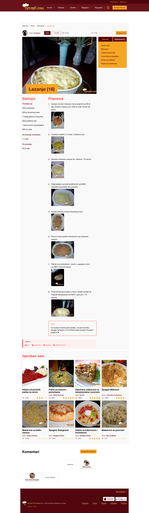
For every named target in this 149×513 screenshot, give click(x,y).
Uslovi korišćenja (49, 503)
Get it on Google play (121, 499)
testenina (37, 345)
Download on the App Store (109, 499)
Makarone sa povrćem (114, 420)
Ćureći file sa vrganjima (110, 56)
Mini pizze (105, 49)
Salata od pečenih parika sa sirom (34, 379)
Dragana (37, 33)
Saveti (73, 7)
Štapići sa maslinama (109, 63)
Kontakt (64, 503)
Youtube (103, 503)
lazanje (48, 345)
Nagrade (98, 7)
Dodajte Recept (119, 7)
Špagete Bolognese (61, 420)
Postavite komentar (88, 451)
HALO (35, 506)
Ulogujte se (123, 2)
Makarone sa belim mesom (34, 420)
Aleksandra (86, 467)
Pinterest (124, 503)
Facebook (85, 503)
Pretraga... (108, 7)
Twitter (95, 503)
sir (28, 345)
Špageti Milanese (114, 379)
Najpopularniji (120, 39)
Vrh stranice (120, 491)
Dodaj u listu (121, 33)
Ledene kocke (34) (108, 53)
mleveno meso (61, 345)
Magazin (85, 7)
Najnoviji (105, 39)
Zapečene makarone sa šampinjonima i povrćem (87, 379)
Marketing (58, 503)
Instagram (114, 503)
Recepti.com (33, 7)
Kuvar (49, 7)
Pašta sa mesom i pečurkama (61, 379)
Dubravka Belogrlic (32, 480)
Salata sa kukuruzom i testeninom (87, 420)
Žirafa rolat (105, 45)
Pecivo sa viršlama (108, 60)
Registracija (114, 2)
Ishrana (61, 7)
